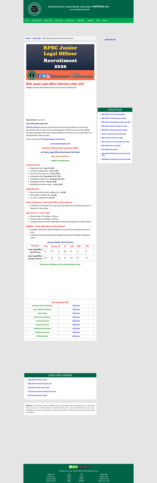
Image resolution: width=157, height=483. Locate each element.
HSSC (69, 479)
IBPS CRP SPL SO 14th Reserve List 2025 (114, 118)
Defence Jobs (104, 479)
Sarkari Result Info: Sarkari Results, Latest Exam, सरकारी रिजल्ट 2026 (78, 6)
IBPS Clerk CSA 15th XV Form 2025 (38, 388)
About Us (51, 474)
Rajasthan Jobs (71, 87)
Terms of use (51, 481)
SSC (69, 474)
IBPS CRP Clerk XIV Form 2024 (37, 380)
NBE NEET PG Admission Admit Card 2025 (114, 130)
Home (28, 38)
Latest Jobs (37, 38)
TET (81, 474)
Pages (105, 20)
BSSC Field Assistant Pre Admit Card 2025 (114, 126)
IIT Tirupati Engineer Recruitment (52, 139)
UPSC (69, 476)
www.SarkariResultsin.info (60, 144)
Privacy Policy (51, 479)
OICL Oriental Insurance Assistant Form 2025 (42, 391)
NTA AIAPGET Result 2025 (110, 149)
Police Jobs (104, 476)
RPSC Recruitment (33, 127)
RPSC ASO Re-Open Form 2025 (37, 395)
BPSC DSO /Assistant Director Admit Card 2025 (116, 122)
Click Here (76, 306)
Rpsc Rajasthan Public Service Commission (53, 87)
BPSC (69, 481)
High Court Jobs (104, 481)
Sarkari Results (110, 39)
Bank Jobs (104, 474)
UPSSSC (81, 481)
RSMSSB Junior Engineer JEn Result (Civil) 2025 (116, 159)
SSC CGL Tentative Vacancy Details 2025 (114, 134)
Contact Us (51, 476)
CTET (81, 476)
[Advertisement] (78, 29)
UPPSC (81, 479)
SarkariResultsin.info (90, 471)
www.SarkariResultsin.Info (80, 9)
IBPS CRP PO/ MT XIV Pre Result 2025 (39, 384)
